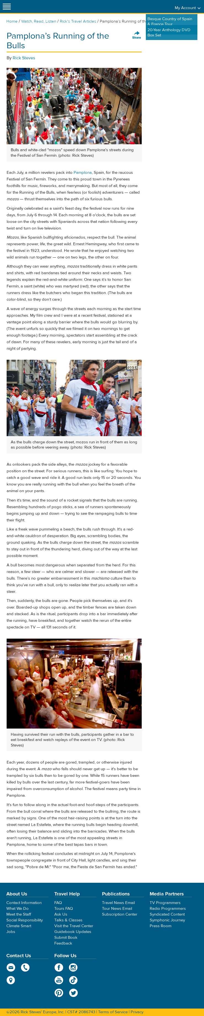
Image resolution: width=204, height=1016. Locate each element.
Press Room (160, 926)
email (10, 967)
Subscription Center (119, 914)
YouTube (58, 980)
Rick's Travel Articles (78, 21)
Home (12, 21)
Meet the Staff (18, 914)
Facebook (58, 967)
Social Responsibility (24, 920)
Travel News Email (118, 902)
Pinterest (58, 992)
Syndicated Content (167, 914)
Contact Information (24, 902)
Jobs (10, 931)
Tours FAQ (63, 908)
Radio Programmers (168, 908)
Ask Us (60, 914)
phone (25, 967)
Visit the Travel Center (73, 926)
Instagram (73, 967)
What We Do (17, 908)
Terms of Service (113, 1012)
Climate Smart (18, 926)
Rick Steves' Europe (102, 6)
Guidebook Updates (72, 931)
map (10, 980)
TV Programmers (165, 902)
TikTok (73, 980)
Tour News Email (117, 908)
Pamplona (83, 172)
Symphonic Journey (167, 920)
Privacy (137, 1012)
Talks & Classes (68, 920)
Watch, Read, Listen (38, 21)
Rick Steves (24, 58)
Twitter (73, 992)
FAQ (58, 902)
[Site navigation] (7, 6)
